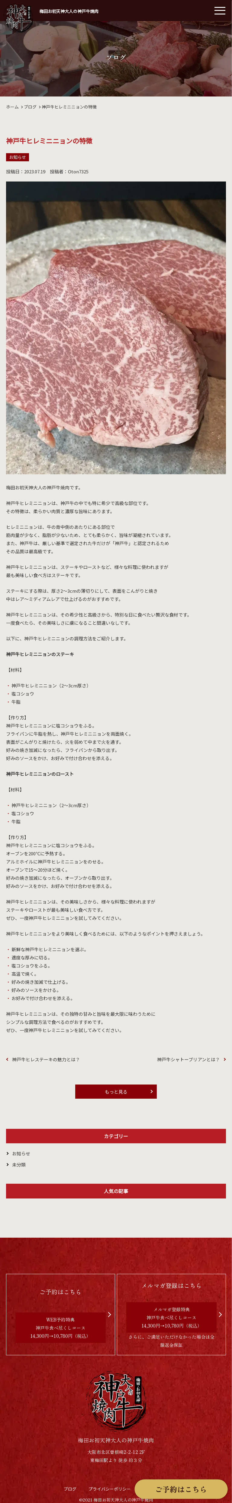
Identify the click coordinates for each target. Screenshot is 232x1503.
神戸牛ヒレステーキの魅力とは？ (46, 1059)
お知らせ (17, 157)
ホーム (12, 107)
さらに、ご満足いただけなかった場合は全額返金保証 (172, 1314)
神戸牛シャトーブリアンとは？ (188, 1059)
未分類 (19, 1164)
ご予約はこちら (181, 1490)
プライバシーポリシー (110, 1489)
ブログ (30, 107)
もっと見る (116, 1091)
